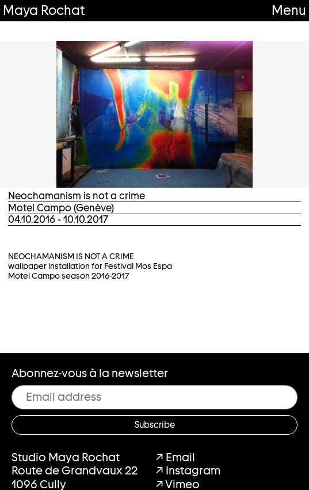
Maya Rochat (44, 10)
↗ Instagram (188, 470)
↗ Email (175, 457)
